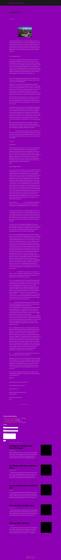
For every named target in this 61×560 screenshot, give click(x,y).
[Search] (48, 2)
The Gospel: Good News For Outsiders (12, 418)
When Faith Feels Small (9, 419)
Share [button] (46, 22)
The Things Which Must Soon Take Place (23, 467)
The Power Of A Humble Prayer (21, 505)
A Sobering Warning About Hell (11, 421)
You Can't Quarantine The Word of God (23, 486)
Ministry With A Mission (19, 523)
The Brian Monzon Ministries (17, 3)
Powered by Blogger (30, 556)
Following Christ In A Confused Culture (13, 422)
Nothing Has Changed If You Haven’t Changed (20, 447)
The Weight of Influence (10, 420)
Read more (35, 460)
